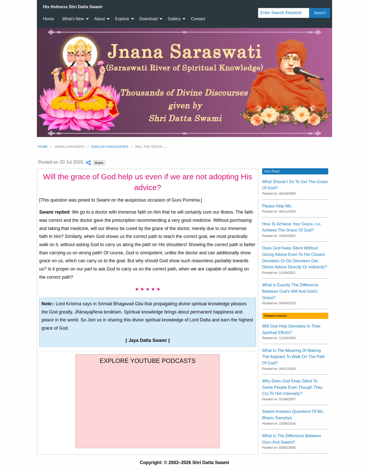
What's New (73, 19)
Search (320, 13)
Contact (198, 19)
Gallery (174, 19)
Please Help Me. (277, 206)
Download (148, 19)
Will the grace (151, 147)
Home (48, 19)
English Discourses (109, 147)
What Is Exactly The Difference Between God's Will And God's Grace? (290, 291)
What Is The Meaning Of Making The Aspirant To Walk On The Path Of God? (293, 356)
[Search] (283, 13)
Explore (122, 19)
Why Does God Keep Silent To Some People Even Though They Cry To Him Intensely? (292, 387)
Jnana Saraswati (69, 147)
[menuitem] (72, 7)
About (99, 19)
